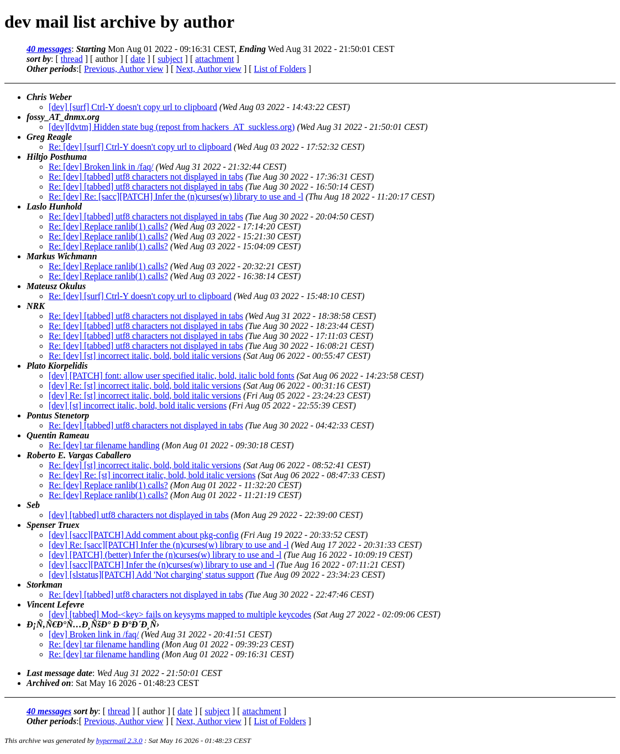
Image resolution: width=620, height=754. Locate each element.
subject (169, 59)
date (137, 59)
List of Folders (280, 69)
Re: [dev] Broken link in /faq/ (101, 166)
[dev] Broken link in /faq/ (94, 634)
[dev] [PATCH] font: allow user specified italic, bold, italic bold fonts (172, 375)
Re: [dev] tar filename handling (104, 445)
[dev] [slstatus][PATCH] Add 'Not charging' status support (151, 574)
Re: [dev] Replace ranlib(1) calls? (108, 226)
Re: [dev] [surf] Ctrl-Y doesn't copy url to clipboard (140, 146)
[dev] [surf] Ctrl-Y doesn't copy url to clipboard (133, 107)
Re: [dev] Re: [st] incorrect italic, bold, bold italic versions (152, 475)
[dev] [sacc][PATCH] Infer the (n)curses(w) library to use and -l (162, 564)
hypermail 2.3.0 (119, 740)
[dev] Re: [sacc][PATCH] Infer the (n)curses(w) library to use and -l (169, 544)
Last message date (59, 673)
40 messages (49, 49)
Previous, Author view (124, 69)
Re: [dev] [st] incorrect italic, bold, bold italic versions (145, 355)
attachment (214, 59)
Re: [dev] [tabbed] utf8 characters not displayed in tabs (146, 176)
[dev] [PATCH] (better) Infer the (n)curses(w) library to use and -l (165, 554)
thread (72, 59)
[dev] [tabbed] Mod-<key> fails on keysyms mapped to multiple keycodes (180, 614)
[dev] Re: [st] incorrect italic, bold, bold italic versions (145, 385)
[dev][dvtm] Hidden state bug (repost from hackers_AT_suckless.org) (172, 127)
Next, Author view (208, 69)
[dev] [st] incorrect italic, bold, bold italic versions (138, 405)
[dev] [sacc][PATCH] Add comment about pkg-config (144, 535)
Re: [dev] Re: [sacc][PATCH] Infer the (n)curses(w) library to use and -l (176, 196)
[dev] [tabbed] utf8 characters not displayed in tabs (139, 515)
